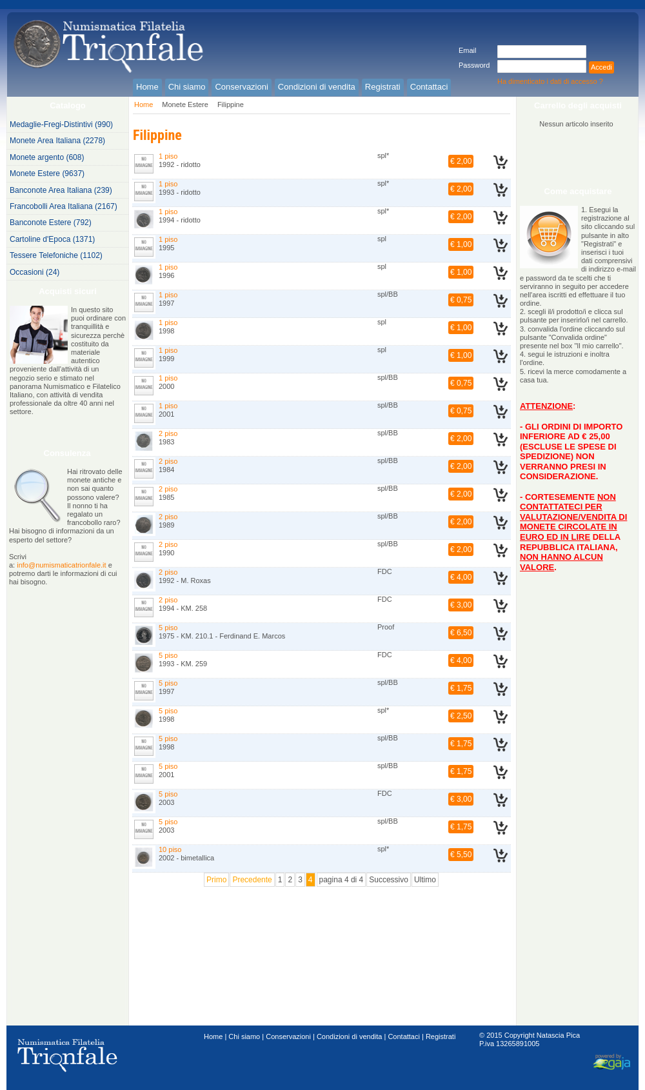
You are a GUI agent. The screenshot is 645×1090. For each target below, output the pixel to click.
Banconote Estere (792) (51, 222)
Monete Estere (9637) (47, 173)
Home (143, 104)
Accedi (601, 67)
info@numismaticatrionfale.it (61, 565)
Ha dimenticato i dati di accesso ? (550, 81)
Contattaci (404, 1036)
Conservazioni (288, 1036)
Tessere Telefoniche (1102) (56, 255)
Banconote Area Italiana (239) (61, 190)
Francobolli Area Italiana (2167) (63, 206)
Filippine (230, 104)
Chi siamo (244, 1036)
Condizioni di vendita (349, 1036)
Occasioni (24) (34, 272)
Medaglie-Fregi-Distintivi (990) (61, 124)
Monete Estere (185, 104)
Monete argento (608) (47, 157)
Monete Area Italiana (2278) (57, 140)
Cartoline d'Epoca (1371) (52, 239)
